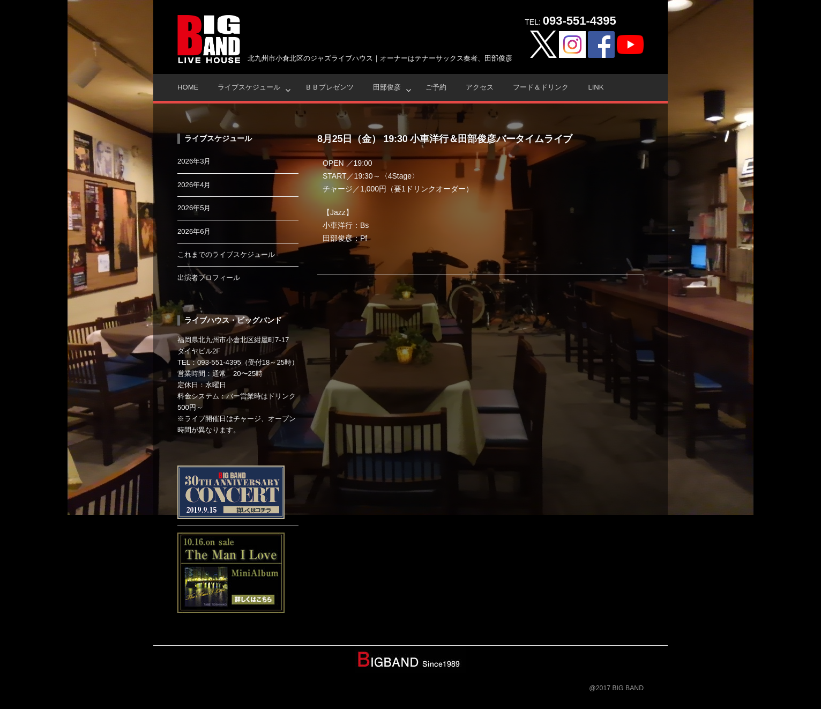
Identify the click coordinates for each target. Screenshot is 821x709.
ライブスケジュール (249, 87)
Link (595, 87)
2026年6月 (194, 231)
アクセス (480, 87)
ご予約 (436, 87)
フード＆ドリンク (541, 87)
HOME (187, 87)
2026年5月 (194, 208)
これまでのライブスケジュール (226, 254)
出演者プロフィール (208, 278)
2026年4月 (194, 185)
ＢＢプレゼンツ (329, 87)
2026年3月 (194, 161)
